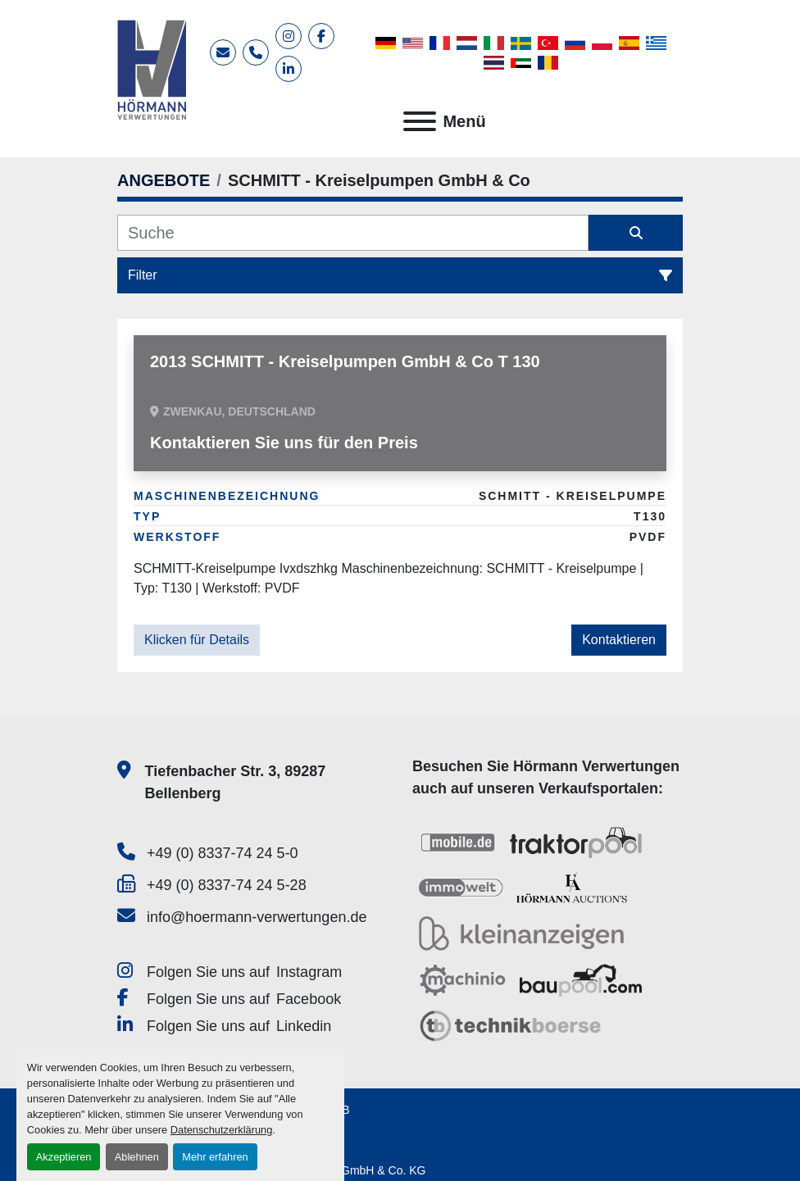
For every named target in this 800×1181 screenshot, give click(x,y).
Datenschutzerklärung (221, 1130)
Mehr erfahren (215, 1157)
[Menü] (419, 121)
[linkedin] (288, 69)
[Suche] (353, 233)
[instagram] (288, 36)
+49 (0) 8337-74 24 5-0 (222, 853)
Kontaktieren (619, 640)
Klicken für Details (196, 640)
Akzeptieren (64, 1157)
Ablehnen (137, 1157)
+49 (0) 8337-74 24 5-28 (227, 885)
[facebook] (321, 36)
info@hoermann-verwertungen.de (256, 917)
